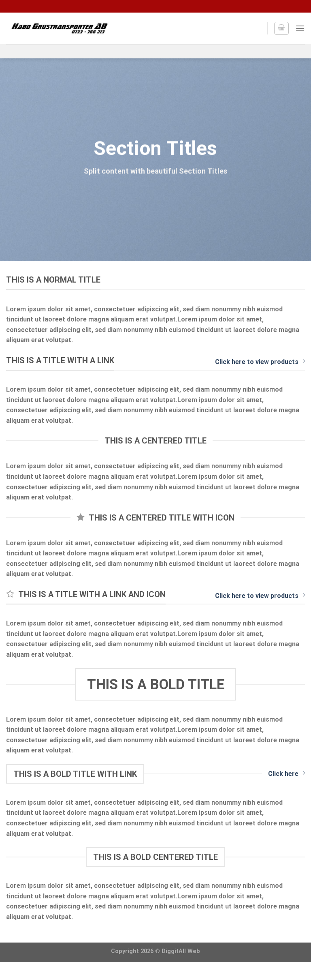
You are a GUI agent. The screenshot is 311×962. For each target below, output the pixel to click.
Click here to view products (260, 362)
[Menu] (300, 28)
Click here (286, 773)
